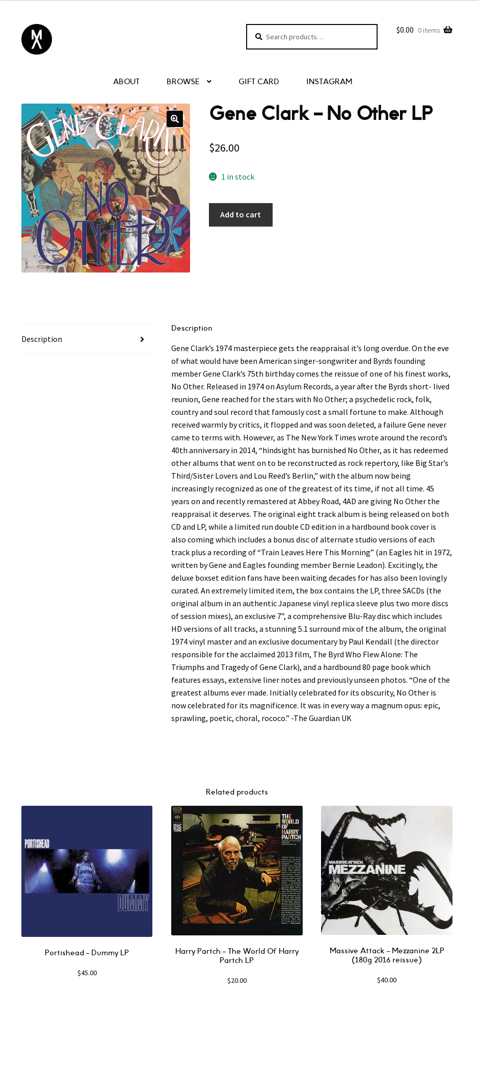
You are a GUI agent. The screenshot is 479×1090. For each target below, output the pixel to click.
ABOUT (126, 82)
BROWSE (183, 82)
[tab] (86, 339)
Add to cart (240, 214)
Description (41, 339)
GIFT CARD (258, 82)
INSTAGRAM (329, 82)
